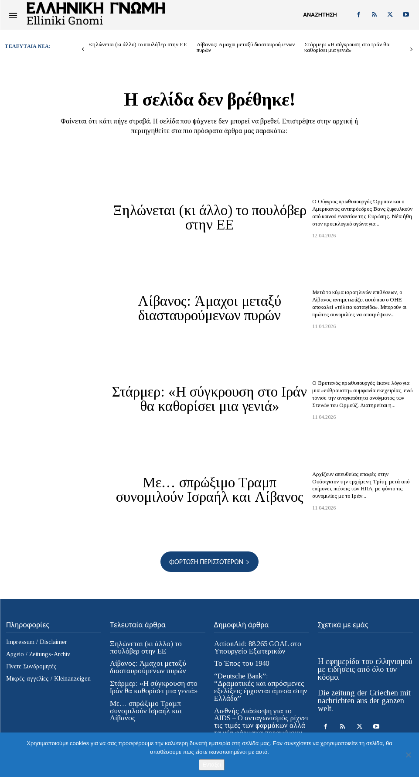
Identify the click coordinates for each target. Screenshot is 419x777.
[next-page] (411, 49)
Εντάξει (211, 764)
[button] (320, 15)
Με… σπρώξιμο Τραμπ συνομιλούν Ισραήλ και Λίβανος (209, 490)
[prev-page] (83, 49)
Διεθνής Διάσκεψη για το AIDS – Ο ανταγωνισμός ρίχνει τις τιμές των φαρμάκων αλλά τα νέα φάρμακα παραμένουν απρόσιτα (260, 715)
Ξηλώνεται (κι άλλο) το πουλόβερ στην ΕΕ (138, 44)
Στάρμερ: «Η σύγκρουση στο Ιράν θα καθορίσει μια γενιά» (346, 47)
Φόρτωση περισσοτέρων (209, 562)
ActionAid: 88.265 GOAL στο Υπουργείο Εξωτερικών (257, 647)
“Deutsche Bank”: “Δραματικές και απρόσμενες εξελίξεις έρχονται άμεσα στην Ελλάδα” (259, 682)
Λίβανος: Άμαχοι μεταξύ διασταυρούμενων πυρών (246, 47)
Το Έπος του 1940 (240, 663)
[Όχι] (408, 754)
